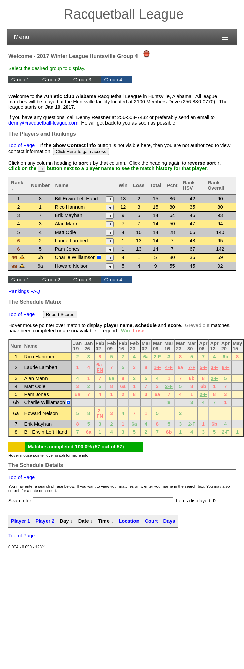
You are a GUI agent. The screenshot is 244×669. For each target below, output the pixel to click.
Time (104, 521)
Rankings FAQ (24, 291)
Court (151, 521)
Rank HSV (189, 185)
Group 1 (20, 79)
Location (129, 521)
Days (169, 521)
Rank (17, 182)
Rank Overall (216, 185)
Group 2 (51, 79)
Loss (139, 185)
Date (83, 521)
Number (40, 185)
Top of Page (21, 145)
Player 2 (44, 521)
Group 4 (113, 79)
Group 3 (82, 79)
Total (155, 185)
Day (64, 521)
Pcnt (172, 185)
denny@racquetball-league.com (43, 123)
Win (123, 185)
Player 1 (20, 521)
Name (61, 185)
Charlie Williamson (78, 257)
